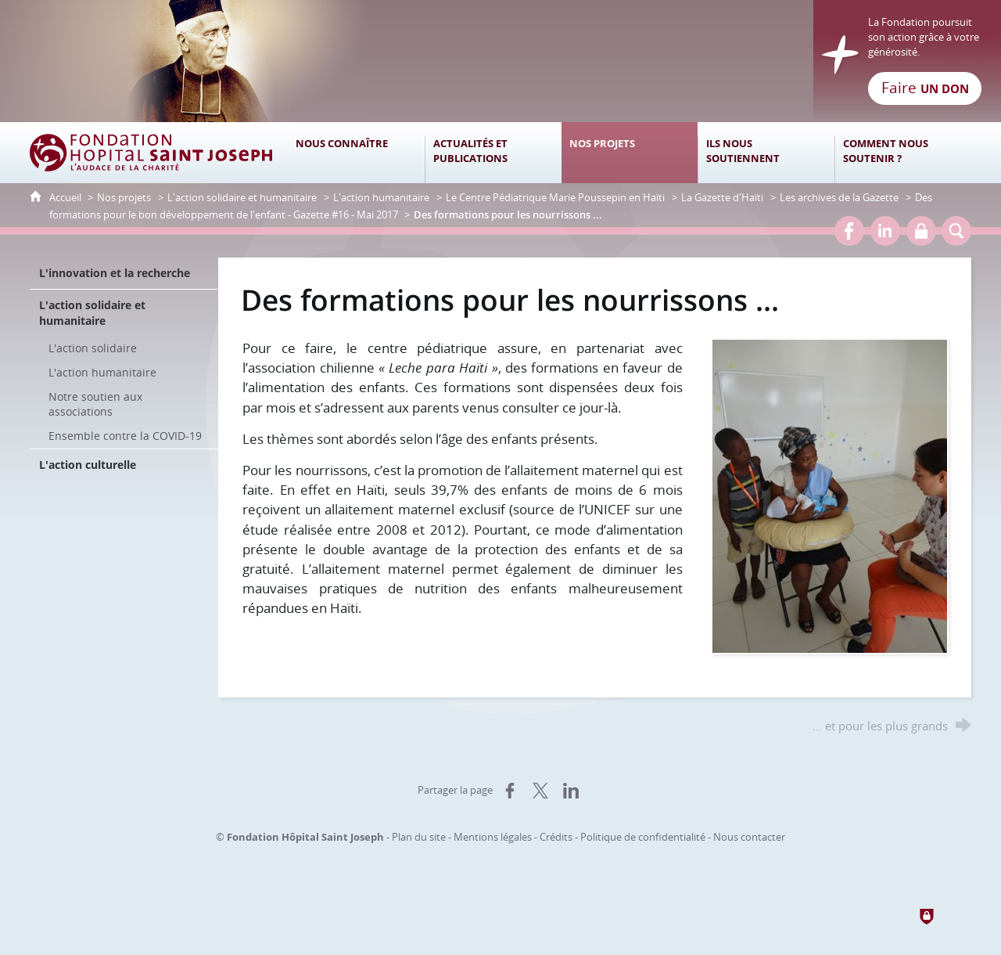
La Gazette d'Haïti (722, 197)
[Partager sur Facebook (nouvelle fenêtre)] (510, 790)
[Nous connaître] (356, 152)
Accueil (66, 197)
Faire (925, 87)
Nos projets (124, 197)
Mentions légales (493, 837)
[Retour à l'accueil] (500, 61)
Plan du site (419, 837)
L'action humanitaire (381, 197)
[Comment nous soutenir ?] (902, 152)
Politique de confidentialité (642, 837)
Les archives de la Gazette (839, 197)
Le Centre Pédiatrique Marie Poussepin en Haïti (555, 197)
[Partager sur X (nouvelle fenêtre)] (540, 790)
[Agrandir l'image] (830, 495)
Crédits (556, 837)
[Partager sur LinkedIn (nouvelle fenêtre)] (571, 790)
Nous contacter (749, 837)
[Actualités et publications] (493, 152)
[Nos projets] (629, 152)
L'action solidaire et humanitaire (242, 197)
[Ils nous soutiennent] (766, 152)
